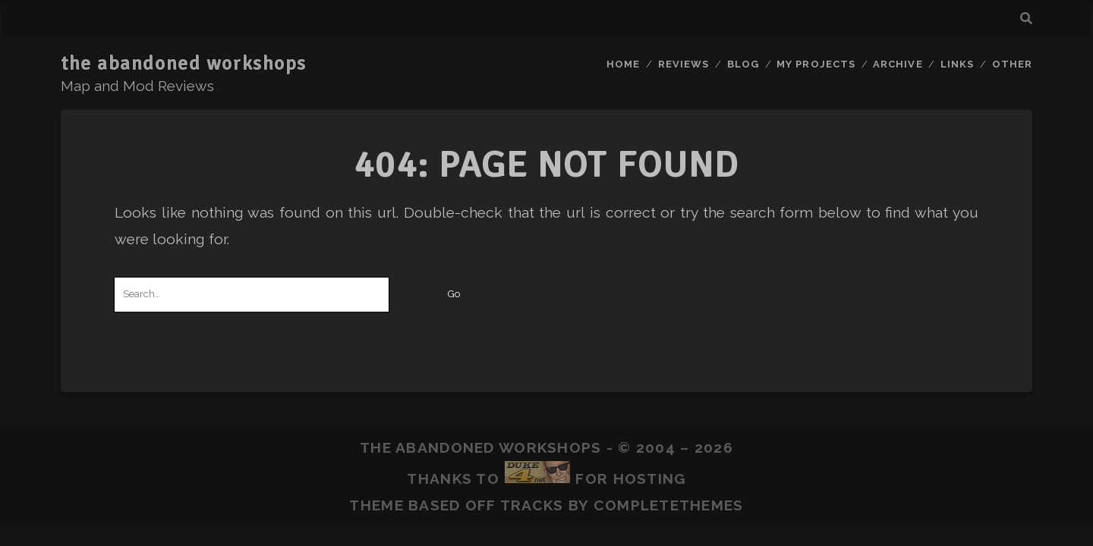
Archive (897, 64)
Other (1012, 64)
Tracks (532, 505)
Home (623, 64)
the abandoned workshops (184, 64)
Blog (743, 64)
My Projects (815, 64)
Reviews (683, 64)
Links (957, 64)
